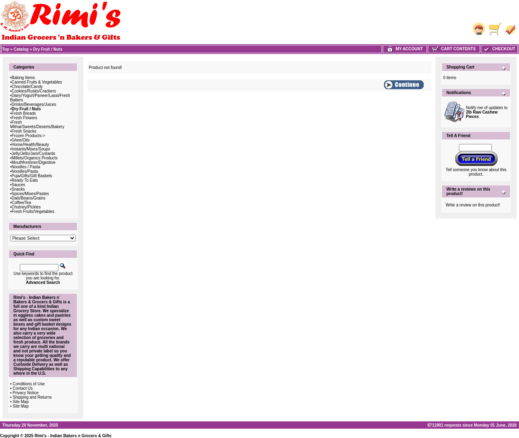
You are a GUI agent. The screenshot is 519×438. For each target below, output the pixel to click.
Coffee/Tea (21, 202)
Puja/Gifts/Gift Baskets (32, 176)
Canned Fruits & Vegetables (37, 82)
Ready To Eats (25, 180)
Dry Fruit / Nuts (47, 49)
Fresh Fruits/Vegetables (33, 211)
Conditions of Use (29, 384)
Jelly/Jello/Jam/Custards (34, 153)
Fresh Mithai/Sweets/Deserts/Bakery (37, 124)
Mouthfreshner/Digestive (34, 162)
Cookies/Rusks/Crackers (34, 91)
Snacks (18, 189)
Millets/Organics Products (35, 158)
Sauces (18, 184)
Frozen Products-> (28, 135)
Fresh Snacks (24, 131)
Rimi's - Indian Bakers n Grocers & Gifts (73, 436)
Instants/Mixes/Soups (31, 149)
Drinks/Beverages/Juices (34, 104)
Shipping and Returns (32, 397)
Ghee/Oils (21, 140)
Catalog (21, 49)
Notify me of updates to (487, 112)
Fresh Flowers (24, 118)
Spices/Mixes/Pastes (30, 193)
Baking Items (23, 77)
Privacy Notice (26, 393)
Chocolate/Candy (27, 86)
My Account (405, 49)
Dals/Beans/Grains (28, 198)
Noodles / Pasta (26, 167)
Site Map (20, 401)
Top (5, 49)
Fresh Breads (24, 113)
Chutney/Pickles (26, 207)
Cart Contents (454, 49)
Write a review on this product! (473, 205)
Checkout (499, 49)
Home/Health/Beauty (30, 144)
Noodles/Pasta (25, 171)
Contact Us (22, 388)
